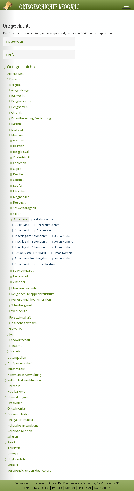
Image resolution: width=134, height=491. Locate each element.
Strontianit (20, 224)
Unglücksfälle (15, 459)
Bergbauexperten (22, 101)
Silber (15, 214)
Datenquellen (15, 357)
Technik (13, 351)
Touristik (12, 448)
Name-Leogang (17, 397)
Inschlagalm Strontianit (29, 236)
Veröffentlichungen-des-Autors (28, 470)
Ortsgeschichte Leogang (49, 6)
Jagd (11, 334)
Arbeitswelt (14, 74)
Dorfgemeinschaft (19, 363)
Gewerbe (15, 328)
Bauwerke (17, 95)
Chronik (15, 112)
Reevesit (18, 202)
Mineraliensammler (23, 288)
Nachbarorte (15, 391)
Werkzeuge (18, 311)
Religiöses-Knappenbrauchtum (31, 294)
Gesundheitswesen (22, 323)
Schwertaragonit (23, 208)
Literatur (16, 129)
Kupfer (16, 185)
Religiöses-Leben (18, 431)
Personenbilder (17, 414)
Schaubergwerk (21, 305)
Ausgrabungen (20, 90)
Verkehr (11, 465)
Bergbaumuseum (47, 225)
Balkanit (17, 146)
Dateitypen (14, 41)
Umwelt (11, 453)
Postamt (14, 345)
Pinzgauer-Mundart (20, 420)
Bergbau (14, 85)
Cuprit (15, 168)
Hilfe (10, 54)
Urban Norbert (62, 236)
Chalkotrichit (20, 157)
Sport (10, 442)
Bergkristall (19, 151)
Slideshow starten (42, 219)
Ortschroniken (16, 408)
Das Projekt (41, 488)
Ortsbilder (13, 403)
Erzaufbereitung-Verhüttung (30, 118)
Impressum (84, 488)
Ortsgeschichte (20, 67)
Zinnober (17, 282)
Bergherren (18, 107)
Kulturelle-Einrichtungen (23, 380)
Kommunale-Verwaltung (23, 374)
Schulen (11, 436)
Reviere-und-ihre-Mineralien (30, 299)
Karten (15, 124)
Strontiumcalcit (22, 270)
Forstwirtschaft (19, 317)
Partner (57, 488)
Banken (13, 79)
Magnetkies (19, 197)
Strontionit (20, 219)
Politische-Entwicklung (22, 425)
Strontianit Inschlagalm (29, 258)
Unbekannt (19, 276)
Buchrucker (42, 230)
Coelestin (18, 163)
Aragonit (17, 140)
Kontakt (70, 488)
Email (27, 488)
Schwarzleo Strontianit (29, 253)
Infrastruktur (15, 369)
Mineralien (17, 135)
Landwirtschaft (18, 340)
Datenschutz (102, 488)
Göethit (17, 180)
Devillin (16, 174)
